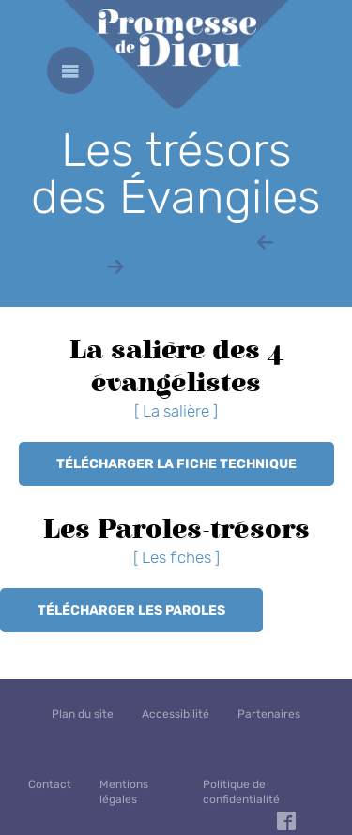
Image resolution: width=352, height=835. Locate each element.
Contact (49, 784)
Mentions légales (123, 792)
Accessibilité (175, 714)
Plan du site (83, 714)
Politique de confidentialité (241, 792)
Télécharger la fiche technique (176, 464)
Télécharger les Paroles (131, 610)
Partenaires (268, 714)
